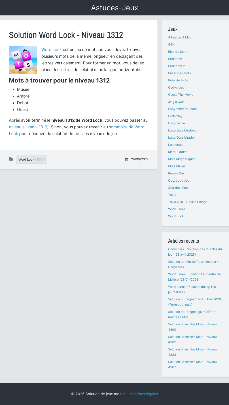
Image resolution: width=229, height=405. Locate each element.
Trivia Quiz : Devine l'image (188, 202)
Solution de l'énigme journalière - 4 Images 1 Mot (193, 314)
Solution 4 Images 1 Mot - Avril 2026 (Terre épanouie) (194, 301)
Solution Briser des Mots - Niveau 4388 (192, 351)
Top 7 (172, 195)
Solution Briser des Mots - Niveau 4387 (192, 364)
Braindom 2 (176, 66)
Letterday (175, 116)
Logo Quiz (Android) (183, 130)
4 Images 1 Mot (179, 37)
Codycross (176, 87)
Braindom (175, 59)
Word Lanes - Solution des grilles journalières (192, 289)
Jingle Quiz (176, 102)
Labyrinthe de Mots (182, 109)
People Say (176, 173)
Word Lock (51, 49)
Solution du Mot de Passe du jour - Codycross (193, 264)
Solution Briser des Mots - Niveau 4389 (192, 339)
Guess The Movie (180, 94)
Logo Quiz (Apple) (181, 137)
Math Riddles (177, 152)
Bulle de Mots (178, 80)
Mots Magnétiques (181, 159)
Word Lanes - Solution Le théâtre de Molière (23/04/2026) (194, 276)
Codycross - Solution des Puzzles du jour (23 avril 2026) (195, 251)
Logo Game (176, 123)
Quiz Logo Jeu (178, 180)
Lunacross (175, 144)
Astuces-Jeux (114, 7)
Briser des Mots (179, 73)
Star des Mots (178, 187)
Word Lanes (176, 209)
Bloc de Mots (177, 51)
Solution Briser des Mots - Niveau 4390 (192, 326)
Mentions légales (143, 394)
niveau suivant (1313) (29, 127)
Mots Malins (176, 166)
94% (171, 44)
